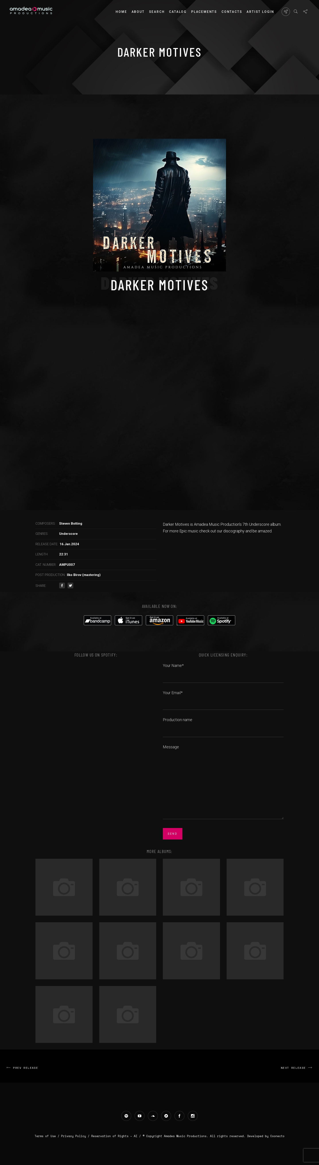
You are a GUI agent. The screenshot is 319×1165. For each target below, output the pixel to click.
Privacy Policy (73, 1136)
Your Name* (223, 670)
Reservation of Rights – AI (115, 1136)
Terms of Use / (48, 1136)
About (138, 11)
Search (157, 11)
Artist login (260, 11)
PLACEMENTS (204, 11)
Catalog (178, 11)
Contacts (232, 11)
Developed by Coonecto (265, 1136)
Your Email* (223, 697)
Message (223, 782)
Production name (223, 724)
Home (121, 11)
